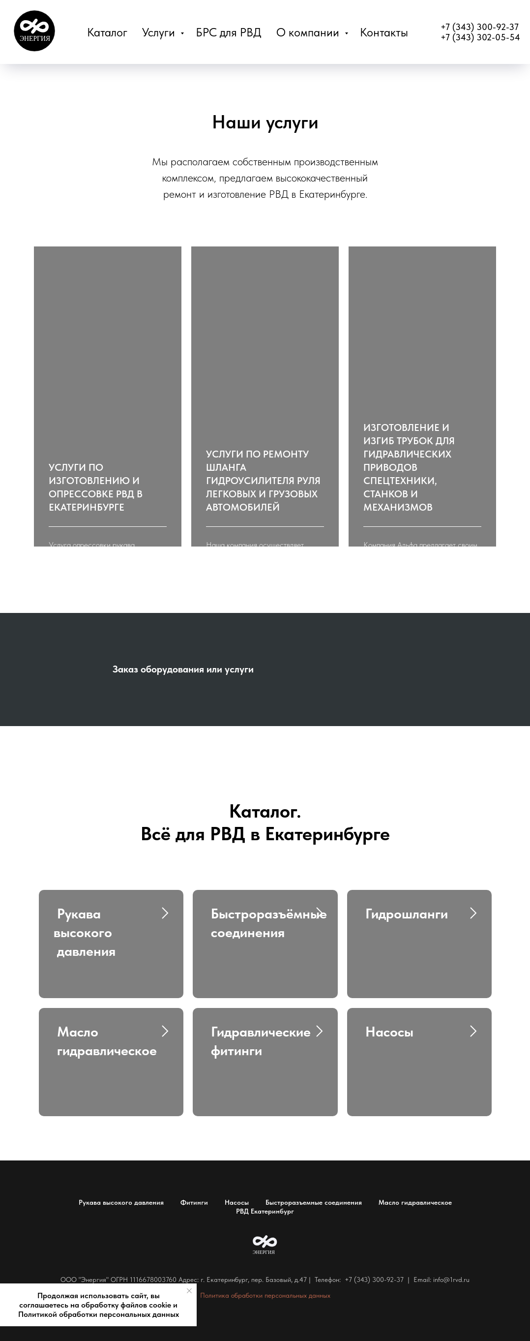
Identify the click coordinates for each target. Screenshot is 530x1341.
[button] (108, 487)
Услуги (160, 32)
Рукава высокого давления (121, 1202)
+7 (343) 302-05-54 (480, 37)
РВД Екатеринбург (265, 1211)
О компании (309, 32)
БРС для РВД (229, 32)
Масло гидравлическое (415, 1202)
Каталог (107, 32)
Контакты (384, 32)
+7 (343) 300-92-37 (480, 27)
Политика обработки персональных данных (265, 1295)
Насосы (237, 1202)
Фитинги (194, 1202)
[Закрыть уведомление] (189, 1291)
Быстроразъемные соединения (313, 1202)
